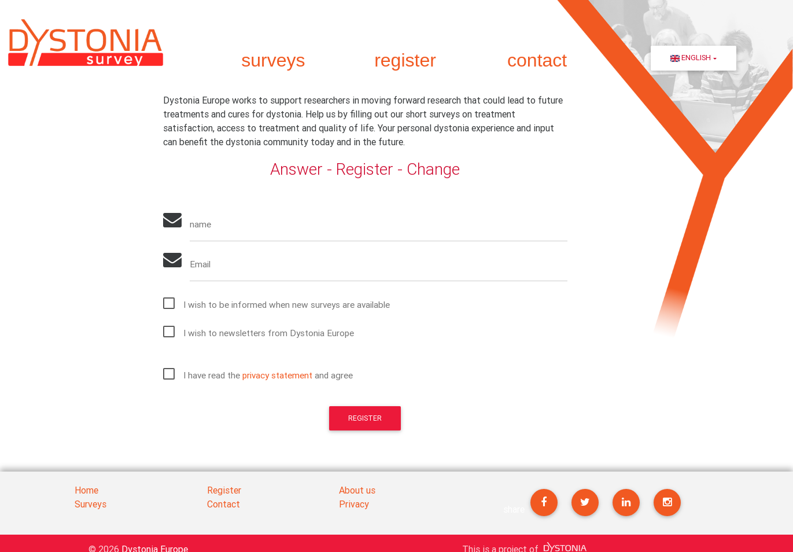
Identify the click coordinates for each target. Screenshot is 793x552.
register (405, 60)
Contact (223, 504)
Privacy (354, 504)
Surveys (90, 504)
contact (537, 60)
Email (202, 266)
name (201, 225)
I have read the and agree (271, 378)
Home (86, 490)
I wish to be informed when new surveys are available (289, 307)
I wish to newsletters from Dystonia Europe (271, 335)
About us (357, 490)
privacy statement (282, 378)
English (690, 57)
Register (365, 421)
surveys (273, 60)
